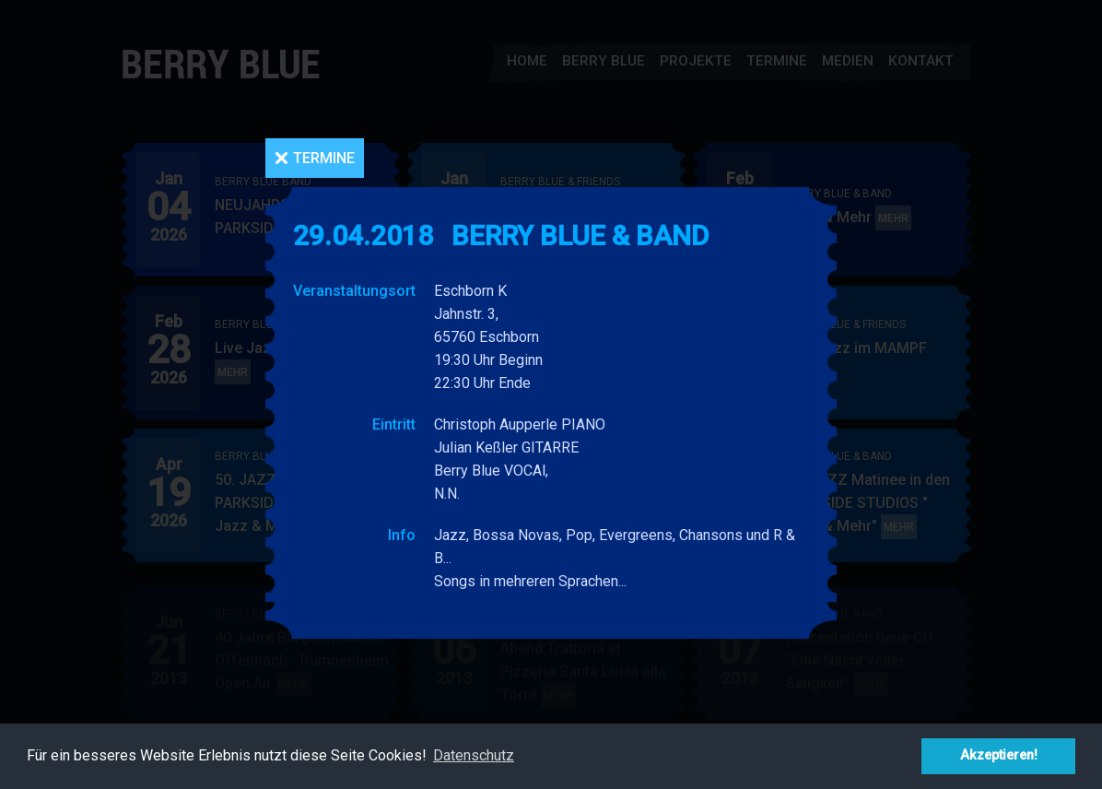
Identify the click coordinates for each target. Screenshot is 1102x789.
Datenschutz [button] (473, 755)
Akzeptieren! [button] (999, 755)
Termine (324, 158)
